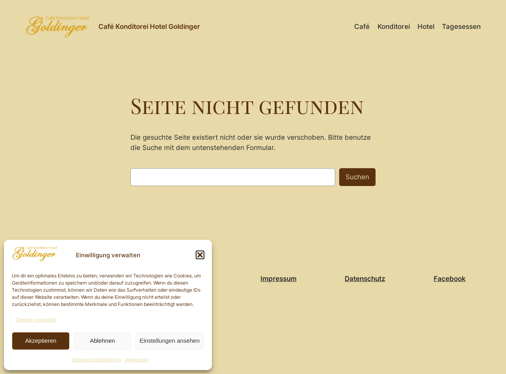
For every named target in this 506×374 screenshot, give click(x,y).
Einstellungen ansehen (170, 340)
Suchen (357, 177)
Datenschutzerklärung (96, 360)
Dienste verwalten (36, 320)
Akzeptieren (40, 340)
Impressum (137, 360)
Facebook (450, 279)
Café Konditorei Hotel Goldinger (149, 26)
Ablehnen (102, 340)
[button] (200, 255)
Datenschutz (365, 279)
